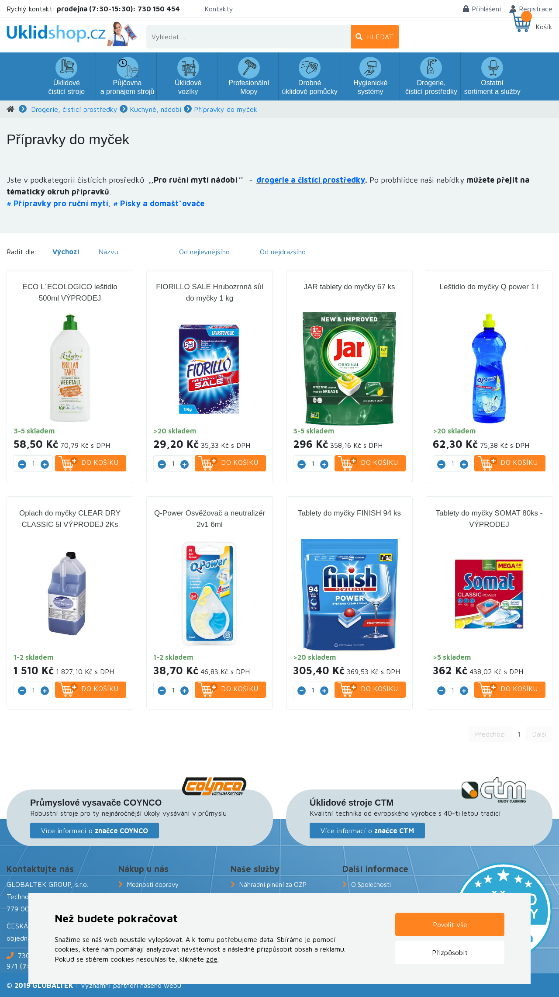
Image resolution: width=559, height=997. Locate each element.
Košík (543, 27)
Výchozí (65, 252)
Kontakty (218, 9)
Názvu (108, 252)
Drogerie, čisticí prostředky (74, 109)
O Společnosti (371, 884)
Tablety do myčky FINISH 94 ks (349, 513)
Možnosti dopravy (153, 884)
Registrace (531, 9)
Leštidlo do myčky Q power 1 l (489, 287)
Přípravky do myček (225, 109)
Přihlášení (482, 9)
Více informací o (94, 830)
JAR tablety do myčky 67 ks (349, 287)
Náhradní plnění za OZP (273, 884)
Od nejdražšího (283, 252)
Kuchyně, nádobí (156, 109)
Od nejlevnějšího (204, 252)
